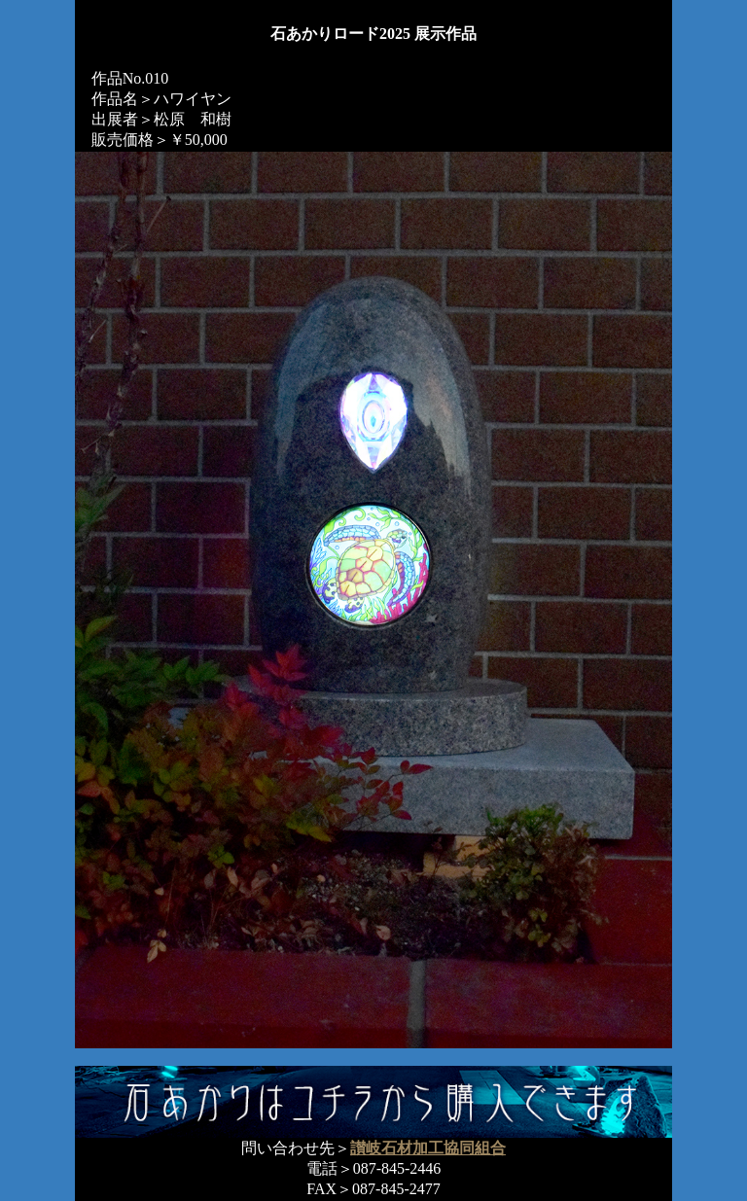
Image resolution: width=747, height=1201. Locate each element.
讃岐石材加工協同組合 (428, 1148)
